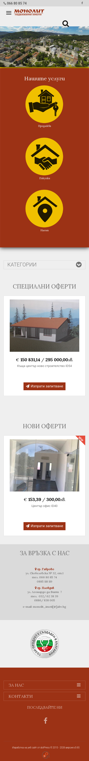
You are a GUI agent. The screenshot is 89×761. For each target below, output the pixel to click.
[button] (65, 22)
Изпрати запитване (44, 386)
